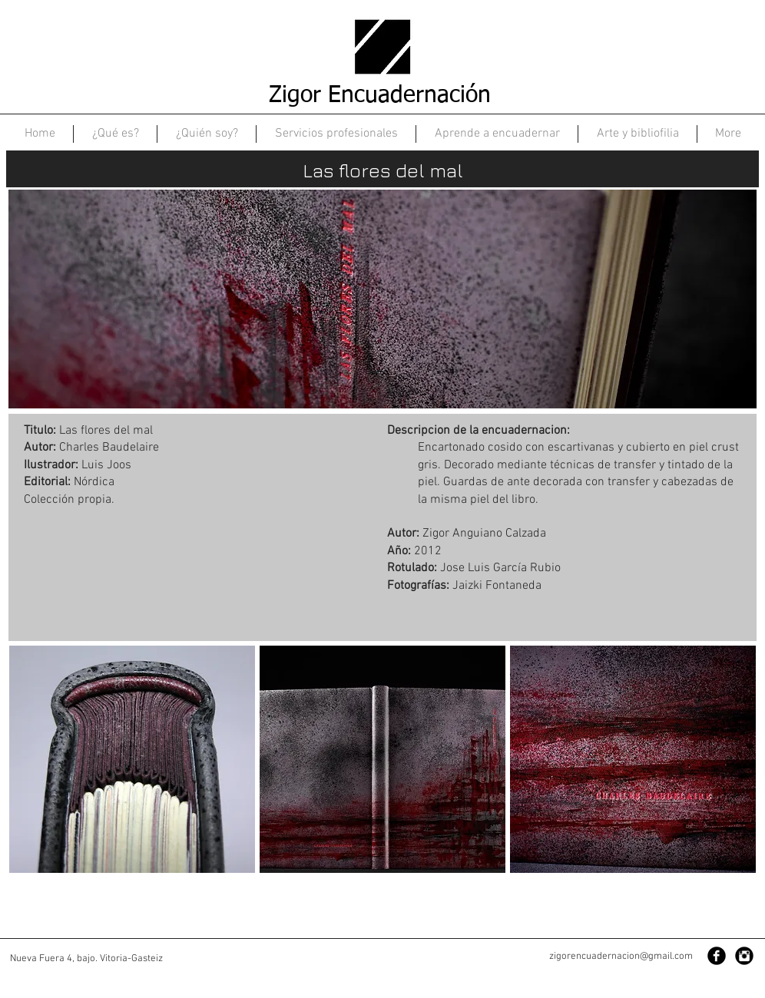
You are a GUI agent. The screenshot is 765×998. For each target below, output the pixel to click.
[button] (132, 759)
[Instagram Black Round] (744, 956)
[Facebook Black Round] (716, 956)
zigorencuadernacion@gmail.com (621, 956)
